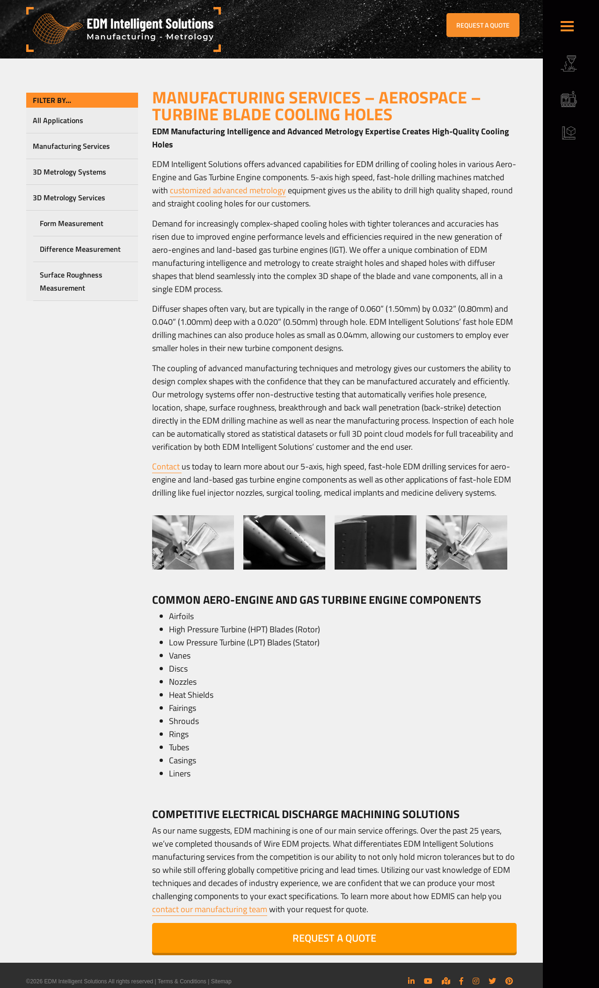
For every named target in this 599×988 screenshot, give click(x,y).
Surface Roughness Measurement (71, 281)
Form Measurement (71, 223)
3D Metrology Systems (69, 171)
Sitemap (221, 981)
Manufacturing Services (71, 146)
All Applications (58, 120)
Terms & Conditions (182, 981)
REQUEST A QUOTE (483, 25)
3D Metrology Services (69, 197)
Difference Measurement (80, 249)
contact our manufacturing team (209, 909)
